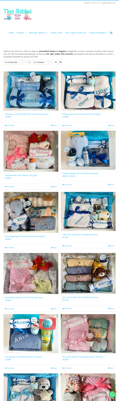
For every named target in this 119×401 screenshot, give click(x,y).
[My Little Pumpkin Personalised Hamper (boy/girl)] (88, 333)
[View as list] (60, 62)
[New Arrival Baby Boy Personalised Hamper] (88, 273)
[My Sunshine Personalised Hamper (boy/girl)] (31, 333)
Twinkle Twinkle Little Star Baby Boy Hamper (81, 173)
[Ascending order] (29, 62)
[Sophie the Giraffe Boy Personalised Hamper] (88, 211)
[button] (112, 394)
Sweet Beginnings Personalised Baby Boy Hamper (25, 236)
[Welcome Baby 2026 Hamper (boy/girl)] (31, 151)
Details (55, 125)
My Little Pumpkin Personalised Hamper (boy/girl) (83, 357)
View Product (10, 125)
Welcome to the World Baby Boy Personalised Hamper (27, 114)
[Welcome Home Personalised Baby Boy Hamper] (88, 91)
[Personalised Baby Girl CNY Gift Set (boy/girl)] (31, 273)
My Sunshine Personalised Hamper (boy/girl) (23, 357)
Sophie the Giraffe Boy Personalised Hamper (80, 234)
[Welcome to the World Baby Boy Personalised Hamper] (31, 91)
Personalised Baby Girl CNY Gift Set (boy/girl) (23, 297)
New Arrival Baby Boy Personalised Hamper (80, 297)
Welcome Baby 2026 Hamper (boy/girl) (21, 175)
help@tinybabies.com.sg (108, 3)
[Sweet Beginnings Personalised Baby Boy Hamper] (31, 212)
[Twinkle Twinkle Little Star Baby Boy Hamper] (88, 150)
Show (39, 62)
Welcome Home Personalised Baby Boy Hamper (82, 114)
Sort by (11, 62)
